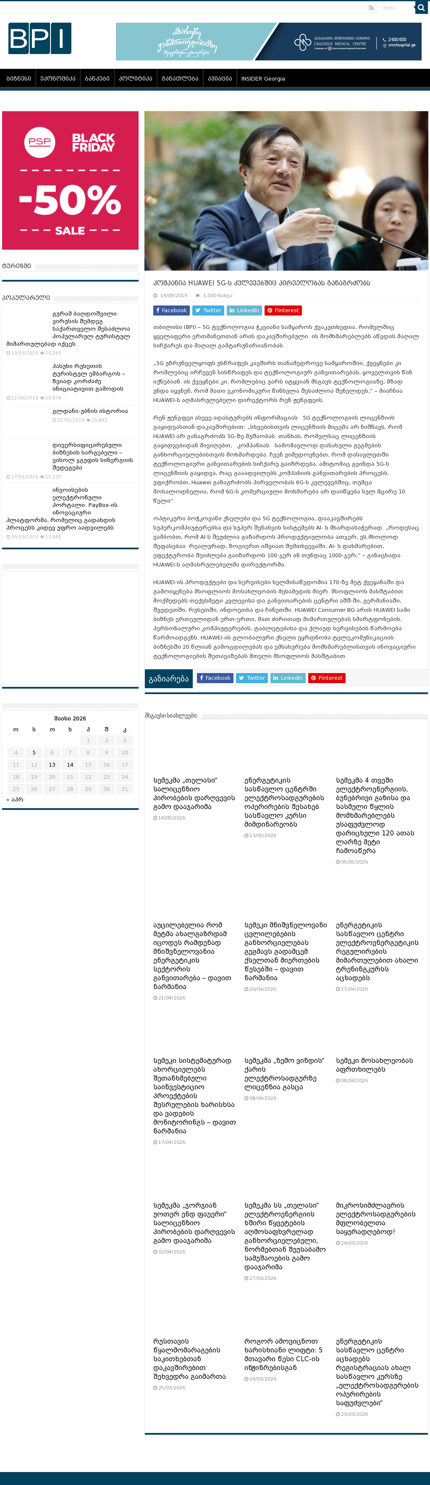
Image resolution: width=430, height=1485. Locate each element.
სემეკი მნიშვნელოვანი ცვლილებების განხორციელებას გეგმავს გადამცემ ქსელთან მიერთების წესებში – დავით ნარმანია (285, 951)
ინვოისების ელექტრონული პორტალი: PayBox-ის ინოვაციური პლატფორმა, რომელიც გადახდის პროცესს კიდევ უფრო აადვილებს (62, 508)
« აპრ (15, 799)
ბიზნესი (18, 78)
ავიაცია (220, 78)
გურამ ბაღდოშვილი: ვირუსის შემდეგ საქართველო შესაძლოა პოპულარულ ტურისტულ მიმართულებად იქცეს (68, 328)
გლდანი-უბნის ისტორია (90, 411)
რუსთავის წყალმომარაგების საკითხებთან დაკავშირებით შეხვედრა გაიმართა (189, 1359)
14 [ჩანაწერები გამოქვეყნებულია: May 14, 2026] (70, 764)
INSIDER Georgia (263, 78)
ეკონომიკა (58, 78)
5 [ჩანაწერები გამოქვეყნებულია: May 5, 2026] (34, 752)
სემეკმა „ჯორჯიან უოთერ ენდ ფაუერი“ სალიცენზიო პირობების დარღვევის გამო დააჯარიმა (194, 1223)
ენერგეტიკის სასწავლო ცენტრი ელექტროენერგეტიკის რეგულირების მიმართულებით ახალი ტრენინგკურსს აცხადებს (377, 951)
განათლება (180, 78)
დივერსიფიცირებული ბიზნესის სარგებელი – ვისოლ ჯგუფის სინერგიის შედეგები (92, 456)
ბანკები (97, 78)
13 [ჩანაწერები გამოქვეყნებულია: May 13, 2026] (52, 764)
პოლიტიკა (135, 78)
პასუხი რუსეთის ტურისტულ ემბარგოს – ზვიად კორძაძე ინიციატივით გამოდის (88, 377)
